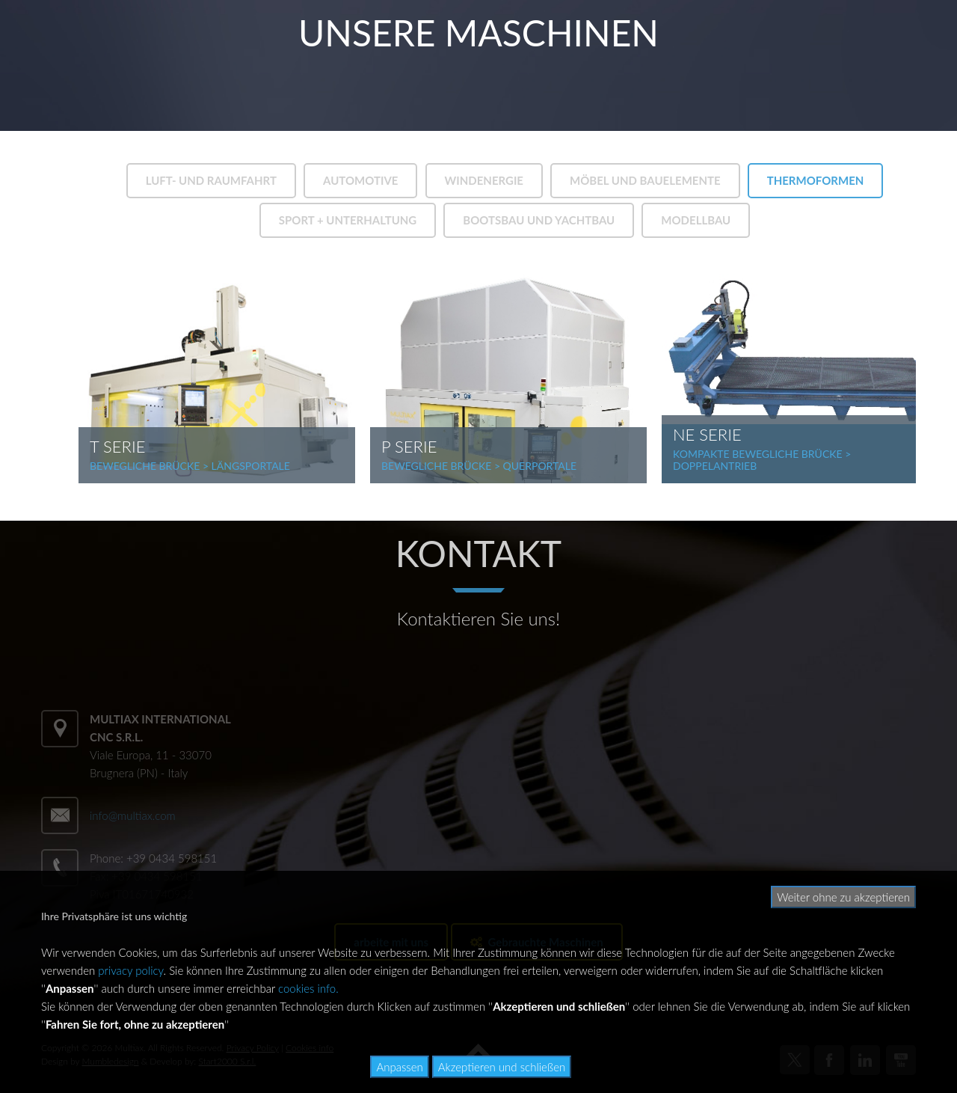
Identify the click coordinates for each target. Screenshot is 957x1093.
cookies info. (308, 988)
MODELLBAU (695, 220)
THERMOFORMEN (815, 180)
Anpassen (399, 1067)
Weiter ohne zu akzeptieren (843, 897)
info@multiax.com (133, 815)
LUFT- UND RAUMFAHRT (211, 180)
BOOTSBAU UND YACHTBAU (539, 220)
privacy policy (130, 970)
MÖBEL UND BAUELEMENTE (645, 180)
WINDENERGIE (484, 180)
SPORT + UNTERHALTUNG (348, 220)
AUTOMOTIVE (360, 180)
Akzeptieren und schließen (501, 1067)
